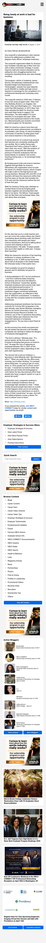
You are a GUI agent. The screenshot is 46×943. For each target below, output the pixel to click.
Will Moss (19, 697)
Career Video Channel (16, 511)
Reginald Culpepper (22, 714)
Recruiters (12, 589)
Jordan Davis (20, 677)
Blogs (10, 500)
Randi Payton (20, 723)
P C (17, 689)
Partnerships (13, 568)
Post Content (23, 447)
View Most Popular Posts (18, 436)
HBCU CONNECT (21, 657)
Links (10, 557)
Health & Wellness (15, 554)
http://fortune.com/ (17, 402)
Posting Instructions (16, 443)
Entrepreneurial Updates (17, 525)
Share (18, 416)
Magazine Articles (15, 561)
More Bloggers (32, 732)
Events (10, 529)
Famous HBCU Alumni (16, 532)
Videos (10, 597)
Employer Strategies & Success (20, 428)
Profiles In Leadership (16, 579)
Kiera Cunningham (22, 667)
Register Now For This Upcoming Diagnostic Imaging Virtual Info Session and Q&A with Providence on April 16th (21, 919)
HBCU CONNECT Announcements (21, 539)
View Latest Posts (15, 432)
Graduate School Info (16, 536)
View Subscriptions (15, 439)
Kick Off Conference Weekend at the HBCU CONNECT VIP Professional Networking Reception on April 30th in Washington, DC (21, 879)
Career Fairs (12, 507)
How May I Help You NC (19, 44)
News (10, 564)
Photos (10, 571)
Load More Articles (33, 927)
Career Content (14, 504)
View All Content (23, 603)
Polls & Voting (13, 575)
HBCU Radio (12, 546)
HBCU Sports (13, 550)
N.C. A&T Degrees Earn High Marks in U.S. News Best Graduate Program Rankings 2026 (22, 840)
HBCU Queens (13, 543)
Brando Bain (20, 646)
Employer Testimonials (17, 521)
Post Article (12, 927)
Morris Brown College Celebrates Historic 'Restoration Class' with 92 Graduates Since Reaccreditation (21, 801)
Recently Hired (13, 586)
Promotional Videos (15, 582)
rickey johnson (21, 704)
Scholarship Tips (14, 593)
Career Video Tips (15, 514)
